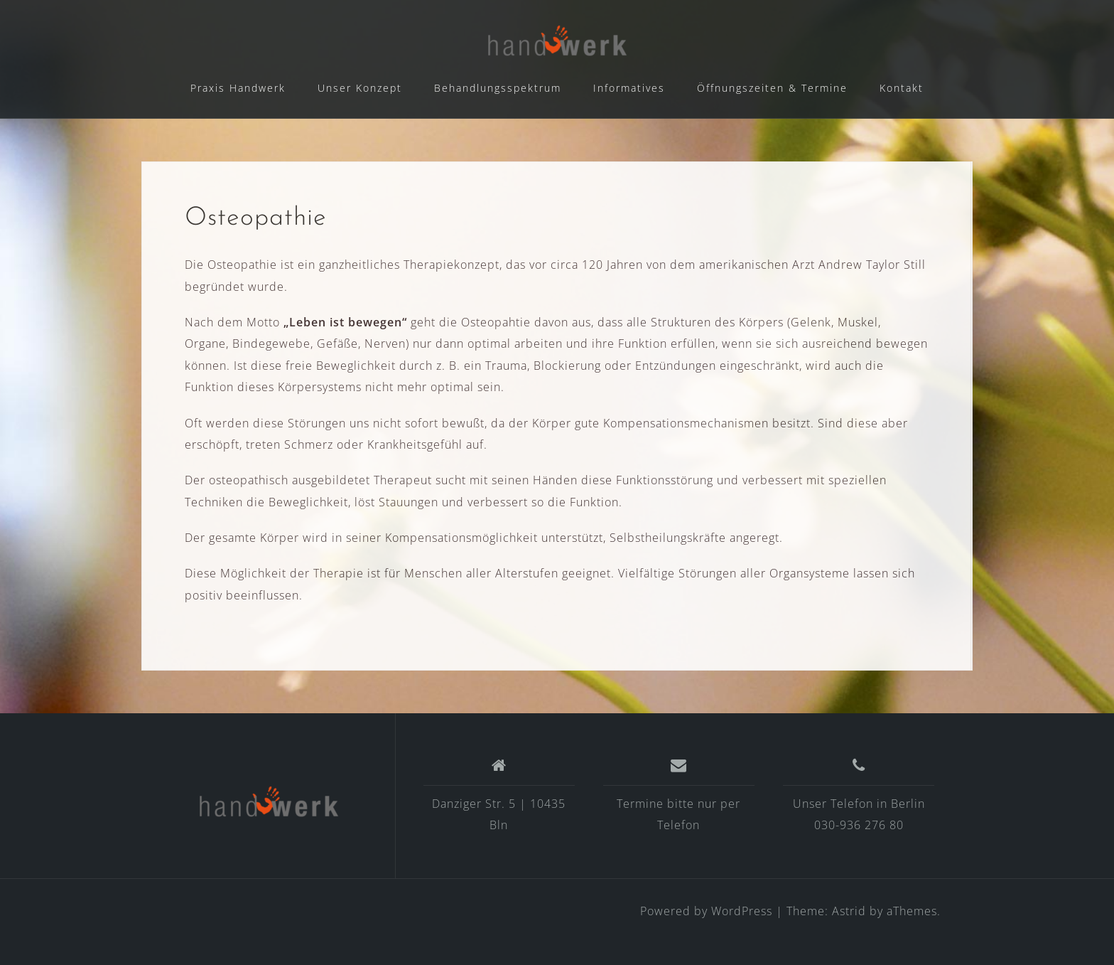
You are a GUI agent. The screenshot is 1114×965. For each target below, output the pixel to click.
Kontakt (902, 88)
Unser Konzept (360, 88)
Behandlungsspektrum (497, 88)
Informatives (629, 88)
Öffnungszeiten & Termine (772, 88)
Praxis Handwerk (238, 88)
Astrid (849, 911)
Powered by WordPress (706, 911)
